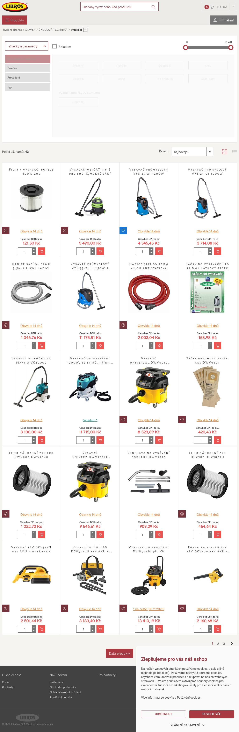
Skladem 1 (90, 420)
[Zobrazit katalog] (224, 151)
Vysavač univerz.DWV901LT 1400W (90, 457)
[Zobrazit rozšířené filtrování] (26, 46)
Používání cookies (61, 697)
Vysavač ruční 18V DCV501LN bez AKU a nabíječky (90, 551)
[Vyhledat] (154, 6)
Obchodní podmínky (63, 687)
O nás (5, 682)
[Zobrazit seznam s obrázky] (234, 151)
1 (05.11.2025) (149, 608)
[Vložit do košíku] (41, 251)
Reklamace (56, 682)
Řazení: (164, 151)
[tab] (27, 59)
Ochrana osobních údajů (65, 692)
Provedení (13, 77)
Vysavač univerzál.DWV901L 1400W (149, 362)
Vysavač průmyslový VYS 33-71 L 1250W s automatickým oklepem (90, 268)
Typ (9, 87)
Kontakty (8, 687)
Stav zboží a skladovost (22, 59)
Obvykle (31, 231)
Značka (12, 68)
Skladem (65, 46)
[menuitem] (14, 20)
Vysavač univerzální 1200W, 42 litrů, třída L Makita (90, 362)
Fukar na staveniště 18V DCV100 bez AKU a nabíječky (207, 551)
